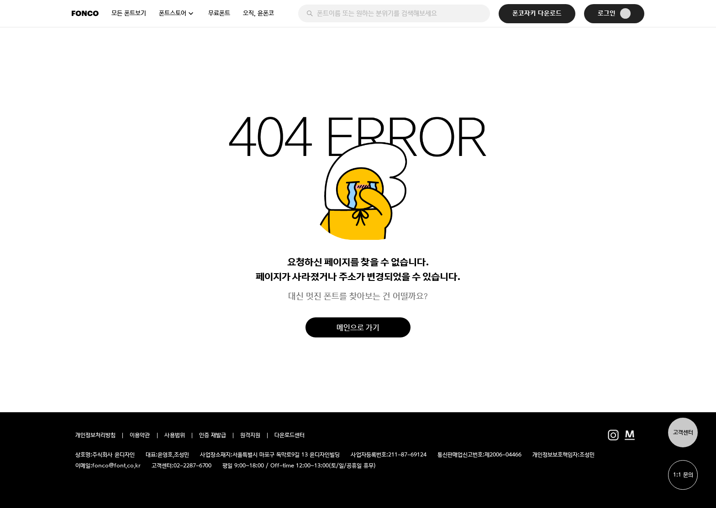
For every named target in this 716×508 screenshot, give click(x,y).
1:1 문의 (683, 475)
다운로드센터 (289, 435)
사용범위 (174, 435)
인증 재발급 (212, 435)
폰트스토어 (172, 13)
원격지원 (250, 435)
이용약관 (140, 435)
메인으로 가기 (358, 327)
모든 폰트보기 (128, 13)
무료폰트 (219, 13)
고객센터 (683, 432)
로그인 (614, 13)
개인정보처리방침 (95, 435)
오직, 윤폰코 (258, 13)
